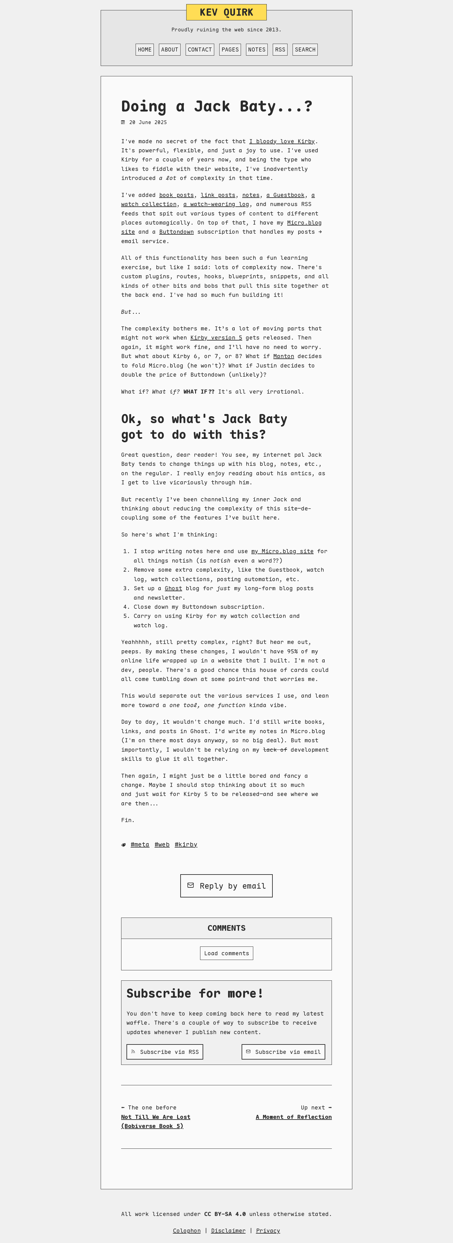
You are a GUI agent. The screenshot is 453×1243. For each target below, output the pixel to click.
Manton (283, 356)
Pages (230, 49)
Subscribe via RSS (165, 1052)
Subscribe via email (283, 1052)
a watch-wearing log (216, 204)
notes (251, 195)
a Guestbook (285, 195)
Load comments (226, 953)
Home (145, 49)
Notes (257, 49)
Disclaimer (228, 1231)
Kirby (187, 844)
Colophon (187, 1231)
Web (164, 844)
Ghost (173, 588)
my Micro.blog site (282, 551)
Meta (141, 844)
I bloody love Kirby (282, 141)
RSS (280, 49)
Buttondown (176, 232)
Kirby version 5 (216, 337)
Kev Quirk (227, 12)
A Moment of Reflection (294, 1117)
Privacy (268, 1231)
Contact (200, 49)
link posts (218, 195)
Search (305, 49)
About (169, 49)
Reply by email (226, 885)
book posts (176, 195)
